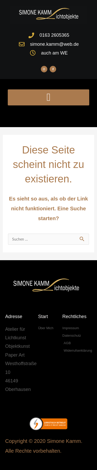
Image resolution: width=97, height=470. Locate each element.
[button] (48, 97)
